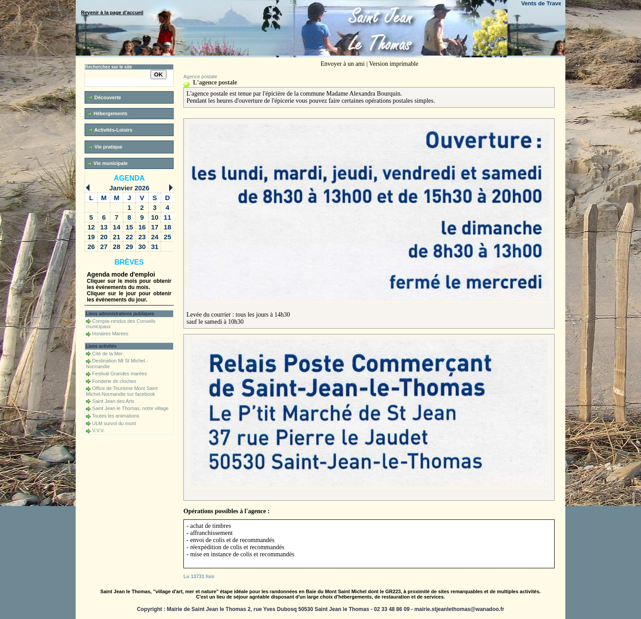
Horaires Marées (110, 333)
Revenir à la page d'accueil (112, 12)
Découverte (104, 97)
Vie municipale (107, 163)
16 (142, 227)
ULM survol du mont (114, 423)
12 (91, 227)
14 (117, 227)
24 (154, 237)
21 (117, 237)
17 (154, 227)
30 (142, 246)
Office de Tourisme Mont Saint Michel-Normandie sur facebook (122, 391)
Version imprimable (393, 63)
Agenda (129, 178)
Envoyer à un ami (342, 63)
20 (104, 237)
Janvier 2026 (129, 188)
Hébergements (107, 114)
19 (91, 237)
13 (104, 227)
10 (154, 217)
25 (167, 237)
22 (129, 237)
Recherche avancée (153, 83)
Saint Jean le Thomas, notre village (130, 408)
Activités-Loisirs (110, 130)
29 (129, 246)
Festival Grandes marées (119, 373)
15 (129, 227)
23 (142, 237)
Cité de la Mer (107, 353)
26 (91, 246)
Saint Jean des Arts (113, 401)
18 (167, 227)
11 (167, 217)
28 (117, 246)
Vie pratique (105, 147)
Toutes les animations (115, 415)
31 (154, 246)
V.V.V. (98, 430)
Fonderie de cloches (114, 381)
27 (104, 246)
